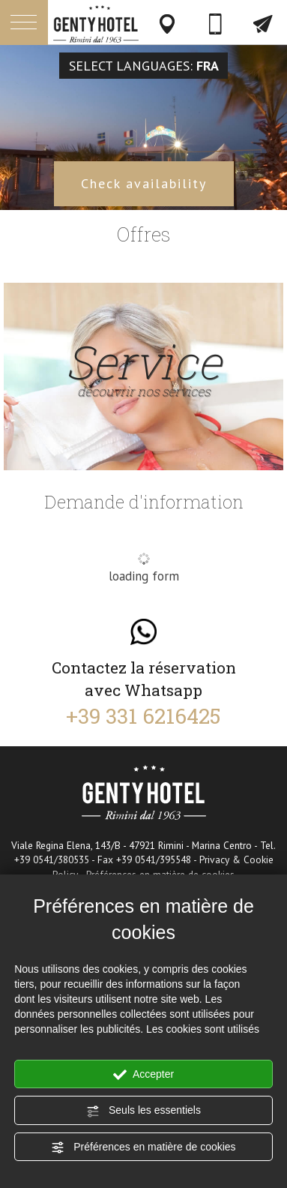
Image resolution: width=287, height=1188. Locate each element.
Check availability (144, 183)
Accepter (143, 1075)
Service (143, 369)
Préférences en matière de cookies (143, 1147)
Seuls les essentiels (143, 1111)
